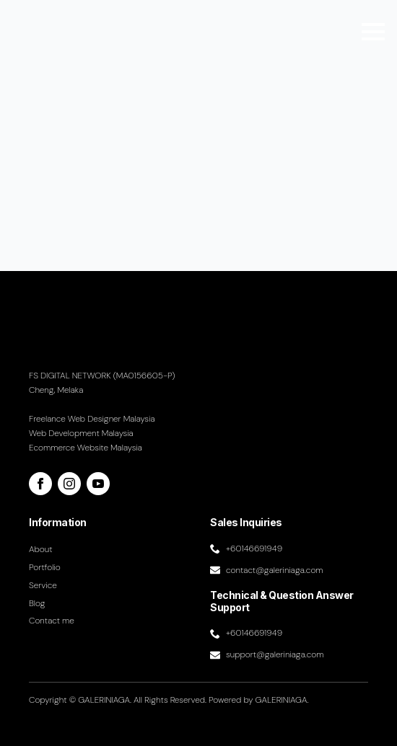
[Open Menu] (373, 31)
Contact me (51, 620)
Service (43, 585)
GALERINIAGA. (282, 700)
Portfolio (45, 567)
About (41, 549)
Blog (37, 603)
